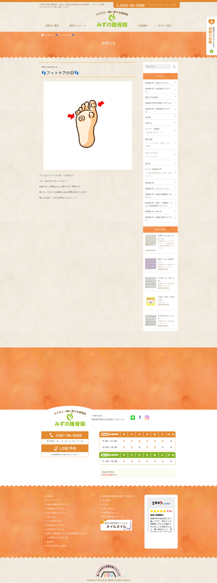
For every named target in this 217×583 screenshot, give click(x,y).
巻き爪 (148, 163)
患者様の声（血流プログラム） (157, 83)
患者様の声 (149, 183)
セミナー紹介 (164, 25)
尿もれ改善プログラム (56, 513)
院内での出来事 (151, 97)
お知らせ (148, 123)
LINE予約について (110, 513)
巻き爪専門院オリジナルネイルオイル (116, 525)
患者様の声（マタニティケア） (157, 189)
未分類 (148, 117)
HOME (50, 496)
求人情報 (106, 500)
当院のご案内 (52, 25)
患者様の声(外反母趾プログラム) (158, 103)
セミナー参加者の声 (153, 169)
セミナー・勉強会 (152, 129)
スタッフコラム (151, 153)
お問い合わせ (108, 508)
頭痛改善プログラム (55, 529)
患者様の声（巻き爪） (154, 211)
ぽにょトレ (52, 517)
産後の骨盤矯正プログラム (58, 504)
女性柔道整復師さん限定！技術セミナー (119, 496)
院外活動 (148, 139)
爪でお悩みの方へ (54, 521)
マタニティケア (53, 500)
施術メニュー (77, 25)
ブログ (105, 504)
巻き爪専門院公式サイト (113, 517)
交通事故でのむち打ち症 (57, 537)
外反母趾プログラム (55, 525)
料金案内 (143, 25)
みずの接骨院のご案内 (56, 546)
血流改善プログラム (55, 508)
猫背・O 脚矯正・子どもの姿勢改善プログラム (67, 533)
